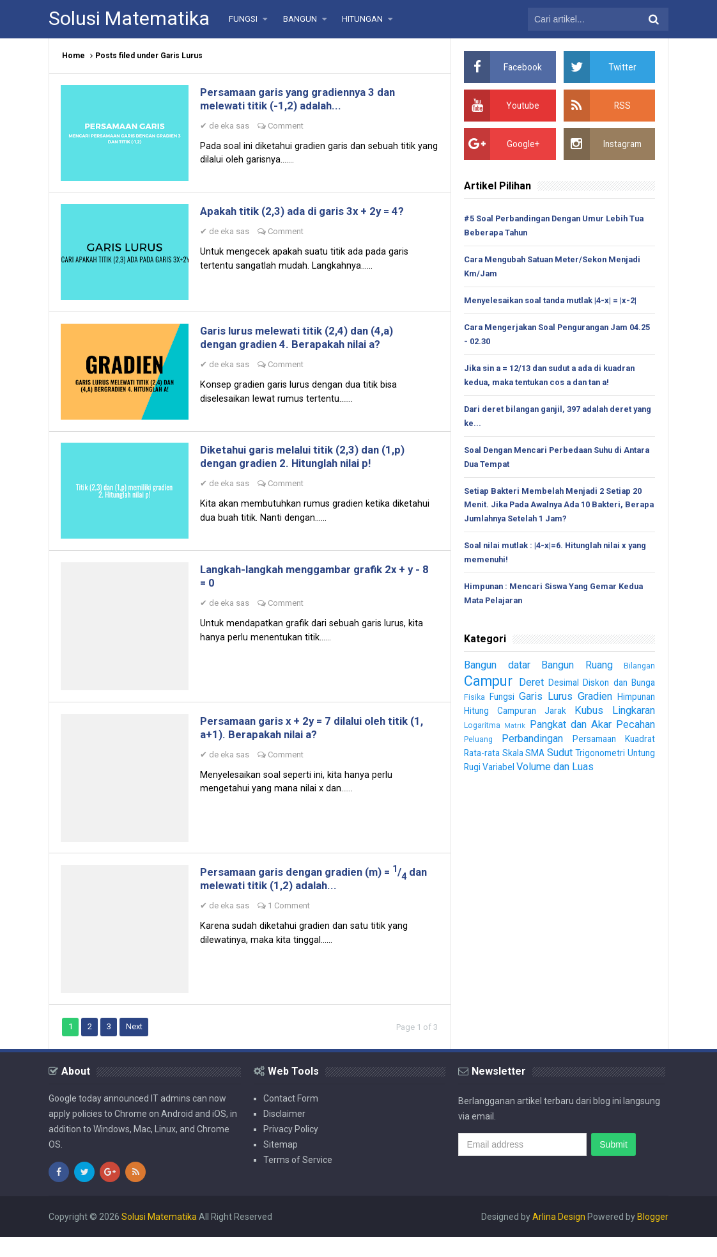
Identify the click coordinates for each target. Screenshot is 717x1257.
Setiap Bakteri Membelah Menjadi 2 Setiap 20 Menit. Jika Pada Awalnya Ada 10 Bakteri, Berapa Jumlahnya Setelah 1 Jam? (555, 508)
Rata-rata (483, 757)
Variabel (531, 771)
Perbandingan (531, 742)
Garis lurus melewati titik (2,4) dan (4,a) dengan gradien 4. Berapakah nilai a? (307, 344)
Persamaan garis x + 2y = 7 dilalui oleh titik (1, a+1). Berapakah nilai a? (314, 742)
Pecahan (634, 728)
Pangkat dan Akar (569, 728)
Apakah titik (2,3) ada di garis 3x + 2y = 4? (311, 215)
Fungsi (501, 701)
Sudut (581, 756)
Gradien (591, 700)
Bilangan (639, 670)
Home (73, 55)
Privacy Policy (290, 1149)
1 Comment (291, 924)
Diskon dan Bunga (619, 687)
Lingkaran (631, 714)
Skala (521, 757)
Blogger (652, 1236)
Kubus (587, 714)
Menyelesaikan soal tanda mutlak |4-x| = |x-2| (554, 301)
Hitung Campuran (501, 715)
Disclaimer (284, 1133)
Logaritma (482, 729)
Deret (532, 686)
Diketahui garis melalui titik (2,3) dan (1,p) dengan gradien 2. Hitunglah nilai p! (314, 466)
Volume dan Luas (591, 770)
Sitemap (280, 1164)
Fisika (474, 701)
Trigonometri (629, 757)
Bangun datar (499, 669)
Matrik (514, 730)
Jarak (555, 715)
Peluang (478, 743)
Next (136, 1046)
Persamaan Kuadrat (612, 743)
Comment (288, 127)
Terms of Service (297, 1179)
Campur (489, 685)
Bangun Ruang (579, 669)
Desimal (564, 687)
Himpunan (634, 701)
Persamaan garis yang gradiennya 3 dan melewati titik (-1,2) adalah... (308, 99)
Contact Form (290, 1118)
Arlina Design (558, 1236)
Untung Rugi (488, 771)
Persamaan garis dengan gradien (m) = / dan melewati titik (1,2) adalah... (314, 896)
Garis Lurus (543, 700)
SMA (550, 757)
